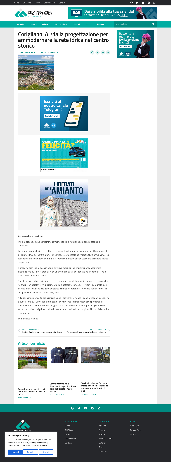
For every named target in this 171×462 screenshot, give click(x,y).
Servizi (37, 2)
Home (16, 2)
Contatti (62, 2)
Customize (16, 452)
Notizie (54, 52)
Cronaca (33, 24)
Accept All (46, 452)
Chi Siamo (27, 2)
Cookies (133, 434)
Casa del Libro (49, 2)
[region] (31, 444)
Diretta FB (100, 24)
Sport (88, 24)
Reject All (31, 452)
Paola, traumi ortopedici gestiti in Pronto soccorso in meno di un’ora (32, 391)
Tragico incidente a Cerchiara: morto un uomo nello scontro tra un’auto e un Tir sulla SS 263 (94, 387)
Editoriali (76, 24)
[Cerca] (153, 24)
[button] (92, 52)
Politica (45, 24)
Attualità (20, 24)
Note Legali (134, 425)
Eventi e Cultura (60, 24)
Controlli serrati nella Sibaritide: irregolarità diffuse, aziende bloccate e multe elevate (63, 387)
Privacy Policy (135, 430)
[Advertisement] (135, 96)
